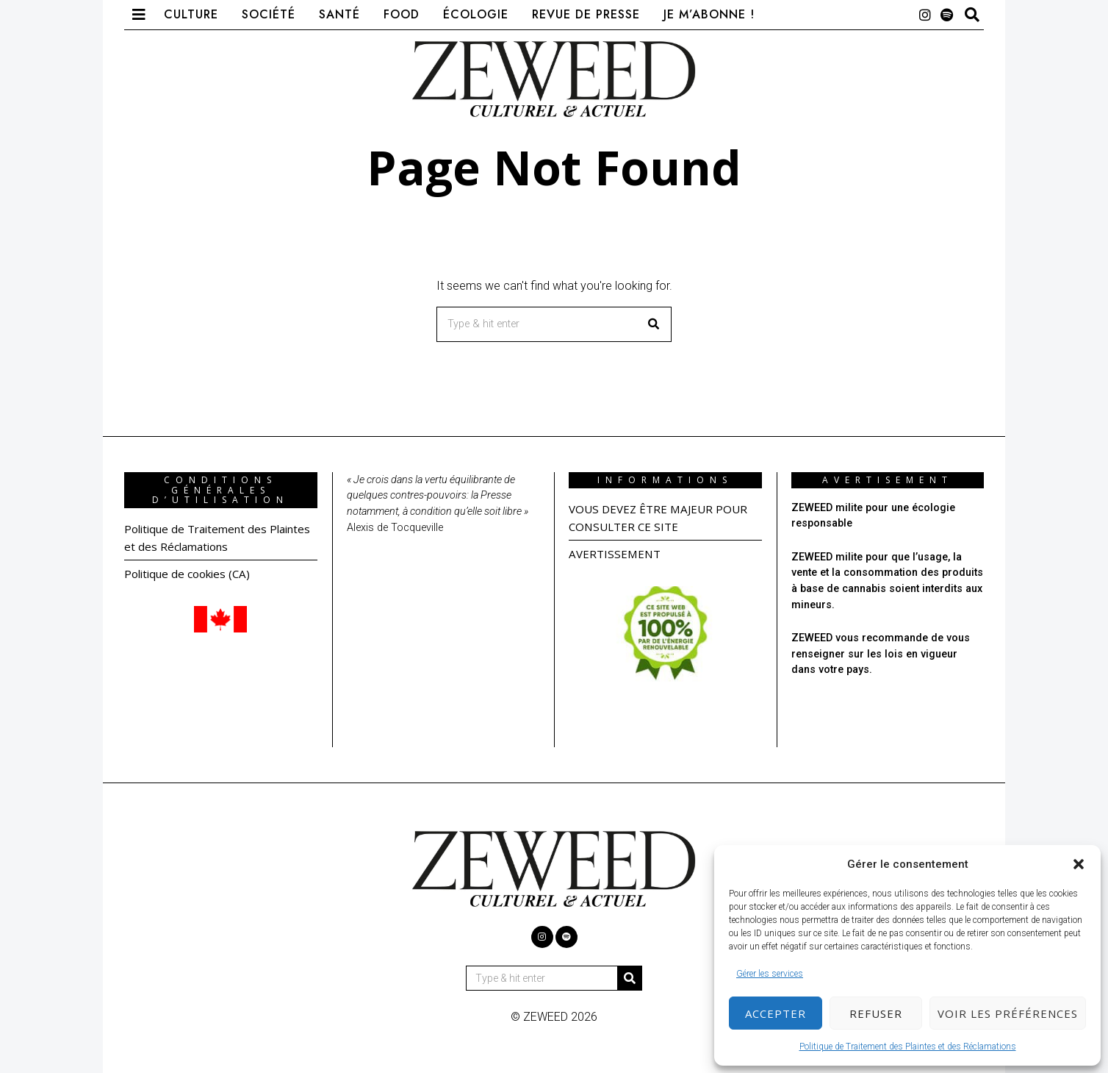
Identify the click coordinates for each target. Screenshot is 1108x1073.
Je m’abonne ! (709, 14)
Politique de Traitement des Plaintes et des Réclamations (907, 1046)
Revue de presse (586, 14)
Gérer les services (769, 974)
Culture (191, 14)
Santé (339, 14)
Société (268, 14)
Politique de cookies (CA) (191, 574)
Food (402, 14)
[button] (1078, 864)
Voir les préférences (1008, 1013)
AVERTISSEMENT (616, 554)
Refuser (875, 1013)
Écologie (475, 14)
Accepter (775, 1013)
